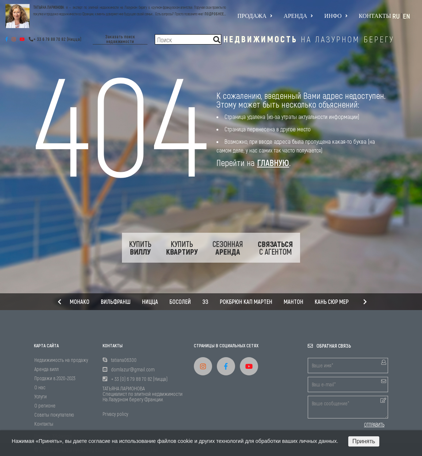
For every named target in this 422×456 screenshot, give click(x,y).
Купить (140, 247)
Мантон (293, 301)
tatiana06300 (124, 360)
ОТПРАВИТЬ (374, 424)
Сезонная (227, 247)
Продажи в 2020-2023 (55, 378)
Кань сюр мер (332, 301)
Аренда (298, 16)
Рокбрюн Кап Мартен (246, 301)
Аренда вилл (46, 369)
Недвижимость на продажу (61, 360)
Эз (205, 301)
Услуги (40, 396)
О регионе (44, 405)
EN (406, 16)
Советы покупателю (54, 414)
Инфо (336, 16)
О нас (39, 387)
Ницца (150, 301)
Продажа (254, 16)
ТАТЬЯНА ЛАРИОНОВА (48, 7)
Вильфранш (116, 301)
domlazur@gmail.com (133, 369)
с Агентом (275, 247)
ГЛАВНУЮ (273, 162)
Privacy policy (115, 414)
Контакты (375, 16)
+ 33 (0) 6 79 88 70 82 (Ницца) (139, 379)
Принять (363, 441)
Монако (79, 301)
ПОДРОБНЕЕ (214, 14)
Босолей (180, 301)
